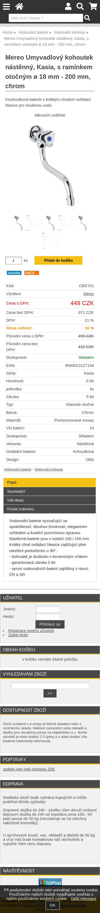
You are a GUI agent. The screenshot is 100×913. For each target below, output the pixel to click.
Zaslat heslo (18, 635)
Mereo (88, 294)
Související (16, 491)
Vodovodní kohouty (48, 469)
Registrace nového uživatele (31, 631)
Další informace (83, 899)
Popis (12, 482)
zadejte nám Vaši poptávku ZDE (29, 769)
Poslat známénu (20, 509)
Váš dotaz (15, 500)
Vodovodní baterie (17, 469)
